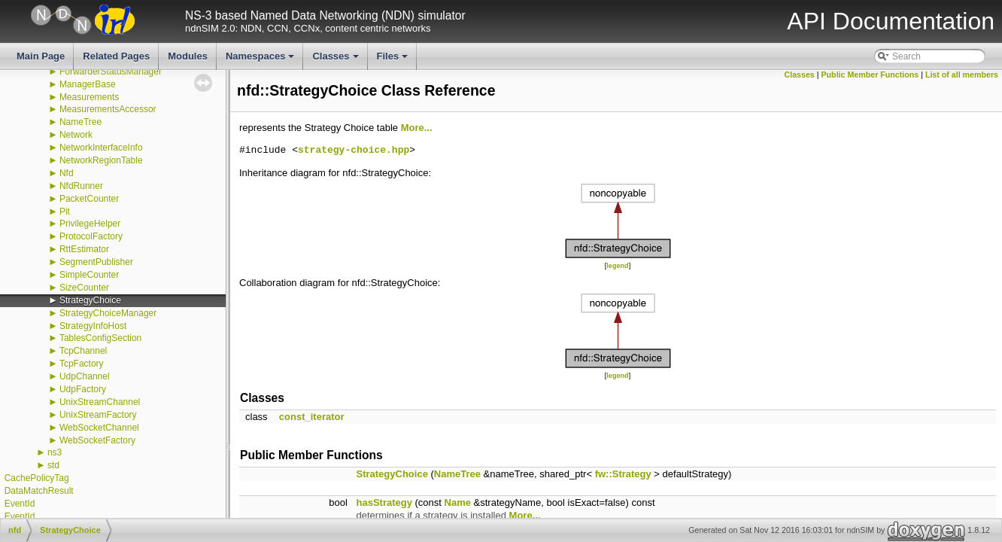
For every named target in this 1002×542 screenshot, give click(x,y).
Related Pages (116, 56)
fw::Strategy (623, 474)
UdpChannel (84, 376)
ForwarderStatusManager (110, 71)
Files (394, 60)
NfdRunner (81, 186)
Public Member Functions (870, 74)
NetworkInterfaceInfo (101, 147)
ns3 (54, 452)
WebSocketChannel (99, 427)
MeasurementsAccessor (107, 109)
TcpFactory (81, 363)
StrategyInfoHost (92, 326)
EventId (20, 503)
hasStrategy (384, 502)
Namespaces (261, 60)
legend (617, 265)
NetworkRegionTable (101, 160)
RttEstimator (84, 249)
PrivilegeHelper (89, 223)
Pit (64, 211)
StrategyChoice (90, 300)
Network (76, 134)
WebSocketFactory (97, 440)
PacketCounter (89, 198)
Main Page (41, 56)
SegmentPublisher (96, 262)
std (53, 465)
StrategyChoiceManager (107, 313)
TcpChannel (83, 351)
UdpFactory (82, 389)
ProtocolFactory (91, 236)
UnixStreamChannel (99, 402)
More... (417, 127)
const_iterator (312, 416)
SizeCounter (84, 287)
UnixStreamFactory (98, 415)
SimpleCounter (89, 274)
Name (458, 502)
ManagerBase (87, 84)
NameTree (80, 122)
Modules (188, 56)
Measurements (89, 97)
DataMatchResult (39, 491)
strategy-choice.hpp (353, 150)
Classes (336, 60)
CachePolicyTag (37, 478)
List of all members (961, 74)
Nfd (66, 173)
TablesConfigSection (100, 338)
